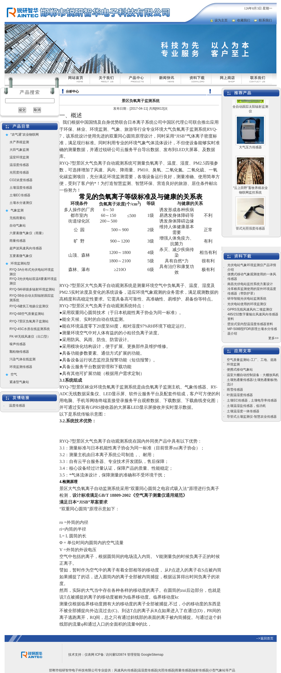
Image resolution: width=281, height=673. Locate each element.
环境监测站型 (20, 263)
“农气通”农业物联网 (25, 134)
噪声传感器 (17, 344)
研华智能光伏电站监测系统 (246, 298)
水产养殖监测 (19, 142)
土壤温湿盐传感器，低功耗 (246, 406)
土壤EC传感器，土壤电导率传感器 (252, 400)
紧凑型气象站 (19, 382)
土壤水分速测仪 (20, 203)
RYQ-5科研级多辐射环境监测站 (32, 289)
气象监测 (17, 210)
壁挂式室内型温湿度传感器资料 (250, 324)
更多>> (273, 338)
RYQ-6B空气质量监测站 (26, 314)
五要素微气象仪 (20, 256)
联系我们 (265, 20)
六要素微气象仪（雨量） (27, 233)
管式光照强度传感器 (250, 235)
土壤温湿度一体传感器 (243, 411)
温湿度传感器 (19, 165)
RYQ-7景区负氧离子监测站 (29, 321)
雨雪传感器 (235, 389)
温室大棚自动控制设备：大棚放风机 (253, 375)
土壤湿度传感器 (20, 188)
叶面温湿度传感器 (240, 395)
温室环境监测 (19, 157)
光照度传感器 (19, 172)
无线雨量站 (17, 218)
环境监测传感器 (20, 367)
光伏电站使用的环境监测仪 (246, 304)
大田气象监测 (19, 150)
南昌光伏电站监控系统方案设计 (250, 284)
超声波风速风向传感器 (25, 248)
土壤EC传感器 (19, 195)
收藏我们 (243, 20)
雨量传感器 (17, 241)
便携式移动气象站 (240, 369)
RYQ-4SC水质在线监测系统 (29, 329)
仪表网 (89, 654)
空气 (14, 374)
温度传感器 (17, 405)
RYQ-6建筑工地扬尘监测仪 (29, 306)
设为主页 (221, 20)
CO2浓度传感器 (21, 180)
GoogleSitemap (152, 654)
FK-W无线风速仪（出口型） (29, 336)
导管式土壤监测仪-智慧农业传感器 (252, 417)
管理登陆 (133, 654)
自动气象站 (17, 225)
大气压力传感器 (250, 153)
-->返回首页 (264, 638)
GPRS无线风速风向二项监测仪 (249, 309)
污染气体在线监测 (22, 359)
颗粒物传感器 (19, 352)
